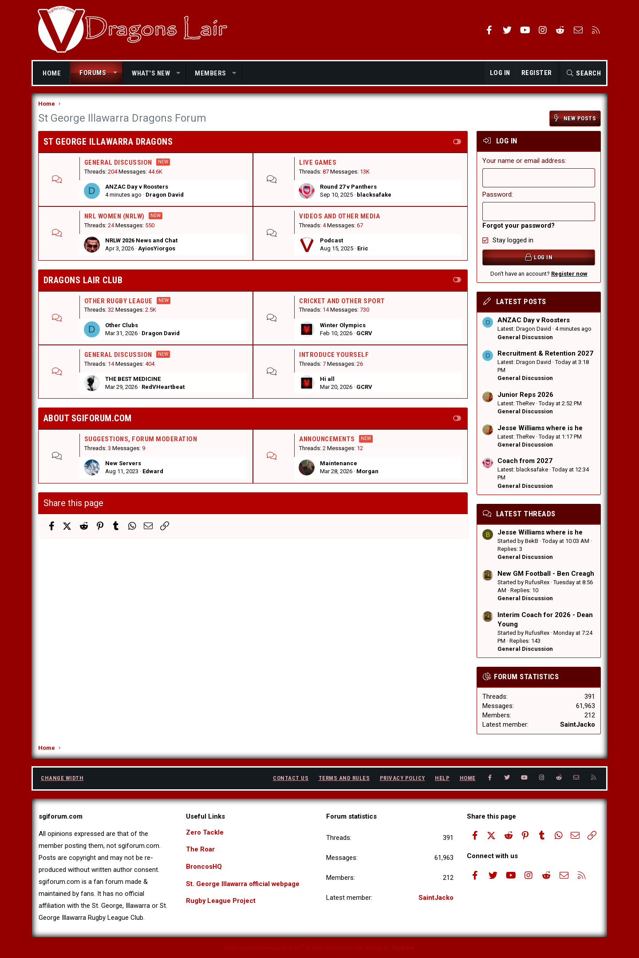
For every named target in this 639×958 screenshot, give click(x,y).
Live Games (317, 163)
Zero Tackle (205, 832)
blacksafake (374, 195)
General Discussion (118, 163)
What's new (151, 73)
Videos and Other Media (339, 217)
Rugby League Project (221, 902)
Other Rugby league (118, 301)
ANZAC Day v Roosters (136, 187)
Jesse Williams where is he (540, 428)
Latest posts (521, 302)
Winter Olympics (343, 325)
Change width (62, 778)
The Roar (200, 850)
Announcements (327, 440)
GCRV (364, 333)
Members (210, 73)
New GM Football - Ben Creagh (545, 574)
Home (52, 73)
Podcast (331, 241)
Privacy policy (402, 778)
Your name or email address (523, 161)
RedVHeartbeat (163, 387)
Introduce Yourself (334, 355)
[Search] (583, 73)
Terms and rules (344, 778)
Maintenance (338, 464)
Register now (569, 274)
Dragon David (165, 195)
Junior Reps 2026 (525, 395)
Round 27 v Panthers (348, 187)
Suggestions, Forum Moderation (140, 440)
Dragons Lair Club (83, 280)
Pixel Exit (403, 948)
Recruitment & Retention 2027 (545, 354)
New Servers (123, 464)
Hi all (327, 379)
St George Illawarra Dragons (108, 142)
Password (497, 195)
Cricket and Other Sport (342, 301)
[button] (115, 73)
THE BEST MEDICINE (133, 379)
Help (442, 778)
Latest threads (525, 514)
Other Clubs (121, 325)
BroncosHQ (204, 867)
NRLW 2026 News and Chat (141, 241)
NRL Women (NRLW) (114, 217)
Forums (92, 73)
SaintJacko (577, 725)
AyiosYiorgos (156, 249)
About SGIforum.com (87, 419)
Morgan (367, 472)
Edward (152, 472)
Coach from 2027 (524, 462)
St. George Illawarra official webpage (243, 884)
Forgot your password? (518, 226)
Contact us (290, 778)
